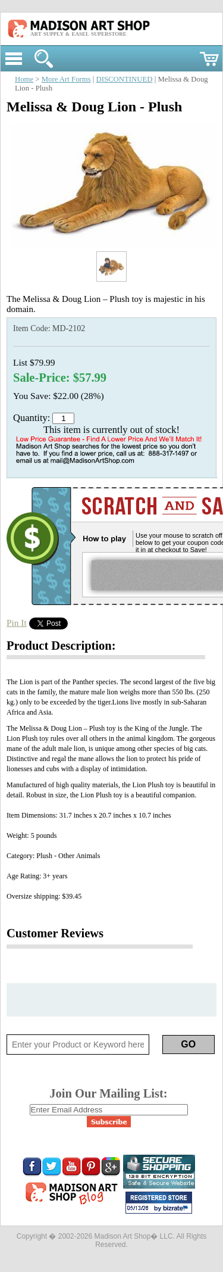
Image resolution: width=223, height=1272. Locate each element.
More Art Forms (66, 79)
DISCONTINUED (124, 79)
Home (24, 79)
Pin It (17, 623)
